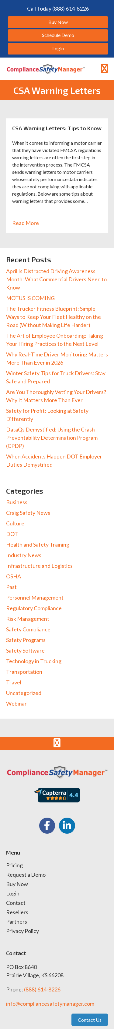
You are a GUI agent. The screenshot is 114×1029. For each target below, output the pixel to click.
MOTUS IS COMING (30, 298)
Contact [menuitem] (16, 903)
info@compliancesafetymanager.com (50, 1003)
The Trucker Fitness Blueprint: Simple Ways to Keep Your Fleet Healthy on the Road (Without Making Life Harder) (53, 316)
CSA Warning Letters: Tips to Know (57, 128)
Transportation (24, 671)
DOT (12, 534)
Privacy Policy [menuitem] (22, 931)
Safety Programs (26, 640)
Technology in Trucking (33, 661)
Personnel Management (35, 597)
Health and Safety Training (37, 544)
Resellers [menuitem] (17, 912)
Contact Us (90, 1020)
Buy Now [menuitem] (17, 884)
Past (11, 587)
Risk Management (27, 618)
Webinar (16, 703)
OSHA (13, 576)
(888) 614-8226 (42, 989)
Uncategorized (23, 693)
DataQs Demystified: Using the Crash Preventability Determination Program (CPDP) (52, 437)
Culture (15, 523)
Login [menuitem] (12, 894)
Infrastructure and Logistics (39, 565)
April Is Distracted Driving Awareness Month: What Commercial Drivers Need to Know (56, 279)
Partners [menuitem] (16, 922)
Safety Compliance (28, 629)
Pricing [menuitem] (14, 865)
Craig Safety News (28, 512)
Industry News (23, 555)
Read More (28, 223)
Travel (13, 682)
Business (16, 502)
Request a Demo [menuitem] (26, 875)
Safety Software (25, 650)
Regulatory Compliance (34, 608)
